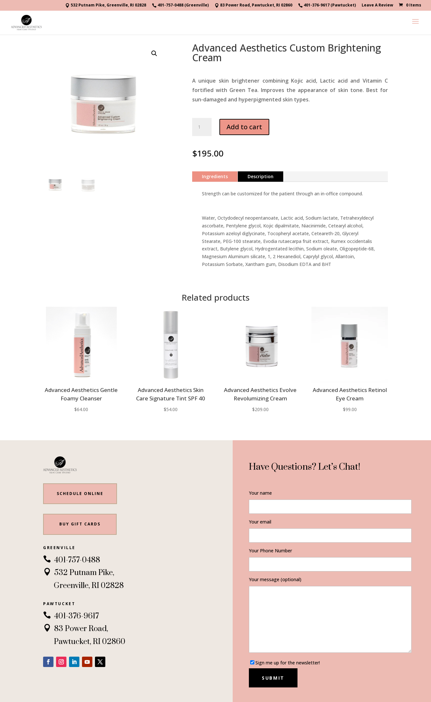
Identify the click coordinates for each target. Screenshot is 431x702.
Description (261, 176)
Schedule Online (80, 493)
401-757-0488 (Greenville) (180, 5)
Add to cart (244, 126)
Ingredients (215, 176)
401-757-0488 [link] (71, 560)
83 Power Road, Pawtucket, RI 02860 (253, 5)
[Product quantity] (202, 127)
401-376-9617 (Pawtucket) (327, 5)
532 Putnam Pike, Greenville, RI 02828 (105, 5)
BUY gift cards (79, 524)
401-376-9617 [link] (71, 616)
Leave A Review (377, 5)
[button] (154, 53)
